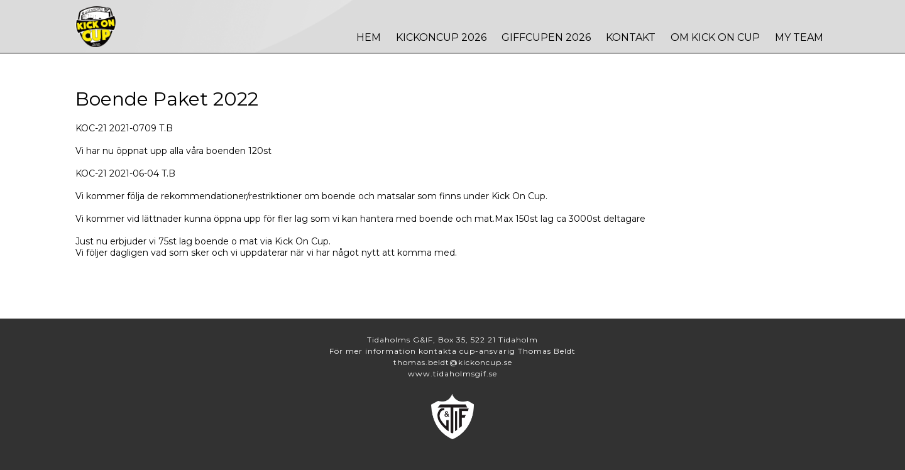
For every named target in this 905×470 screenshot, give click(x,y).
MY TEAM (799, 37)
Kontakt (630, 37)
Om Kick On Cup (715, 37)
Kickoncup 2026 (441, 37)
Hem (368, 37)
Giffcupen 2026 (546, 37)
